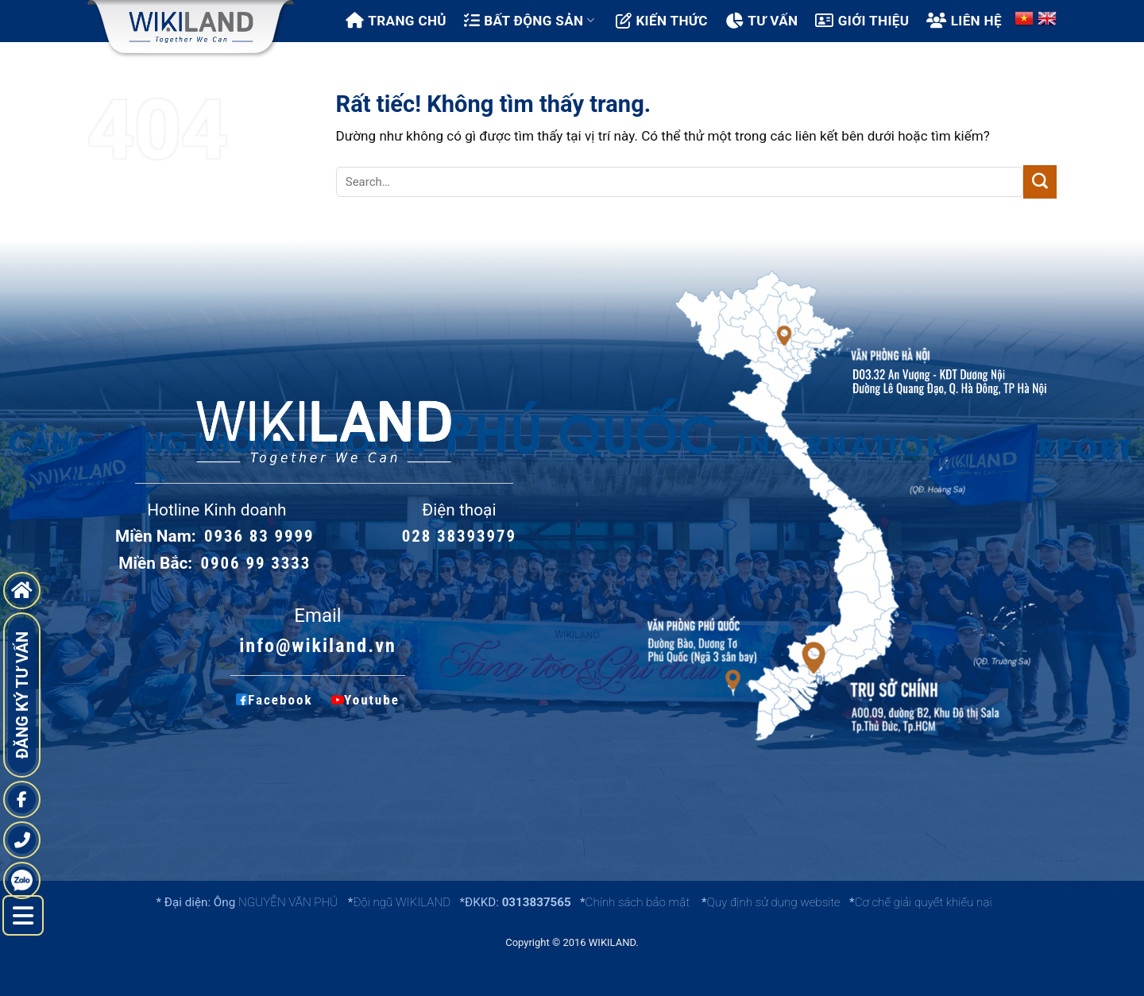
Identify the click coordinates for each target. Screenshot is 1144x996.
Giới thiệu (862, 21)
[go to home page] (22, 590)
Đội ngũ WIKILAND (401, 902)
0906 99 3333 (256, 563)
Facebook (274, 700)
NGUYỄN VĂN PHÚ (289, 902)
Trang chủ (396, 21)
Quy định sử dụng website (774, 902)
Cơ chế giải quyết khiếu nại (923, 902)
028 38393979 (459, 536)
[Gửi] (1040, 182)
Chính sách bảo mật (638, 902)
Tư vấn (761, 21)
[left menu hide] (23, 915)
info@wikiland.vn (317, 646)
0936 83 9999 (259, 536)
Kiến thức (662, 21)
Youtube (363, 700)
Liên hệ (964, 21)
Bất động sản (529, 21)
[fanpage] (22, 799)
